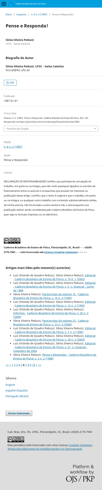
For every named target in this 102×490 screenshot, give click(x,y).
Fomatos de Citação (17, 128)
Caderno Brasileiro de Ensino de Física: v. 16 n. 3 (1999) (51, 296)
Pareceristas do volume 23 (59, 320)
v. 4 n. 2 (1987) (39, 14)
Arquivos (21, 14)
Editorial (90, 275)
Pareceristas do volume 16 (59, 294)
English (10, 385)
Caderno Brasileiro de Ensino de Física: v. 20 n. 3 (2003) (50, 339)
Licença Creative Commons (60, 252)
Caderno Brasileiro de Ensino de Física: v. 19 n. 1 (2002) (50, 279)
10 (33, 365)
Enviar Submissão (19, 413)
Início (9, 14)
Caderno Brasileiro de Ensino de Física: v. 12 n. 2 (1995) (50, 305)
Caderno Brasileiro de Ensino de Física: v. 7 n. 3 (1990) (49, 332)
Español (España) (17, 390)
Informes (19, 313)
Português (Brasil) (17, 396)
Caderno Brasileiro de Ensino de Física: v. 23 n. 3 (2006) (51, 322)
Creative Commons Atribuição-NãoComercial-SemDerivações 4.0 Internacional (50, 447)
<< (7, 365)
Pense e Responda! (54, 354)
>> (39, 365)
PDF (11, 82)
